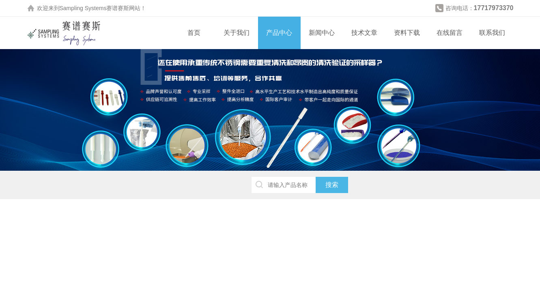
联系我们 (492, 32)
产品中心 (279, 32)
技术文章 (364, 32)
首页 (193, 32)
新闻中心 (322, 32)
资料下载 (407, 32)
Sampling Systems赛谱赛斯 (94, 8)
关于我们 (237, 32)
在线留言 (450, 32)
